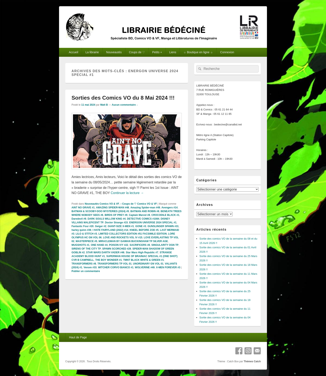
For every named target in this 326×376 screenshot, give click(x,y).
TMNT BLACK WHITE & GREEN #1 (143, 259)
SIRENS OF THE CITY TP (86, 248)
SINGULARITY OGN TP (164, 245)
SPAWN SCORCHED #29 (116, 248)
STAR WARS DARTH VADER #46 (105, 252)
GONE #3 (140, 226)
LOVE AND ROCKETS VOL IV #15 (122, 237)
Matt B (104, 104)
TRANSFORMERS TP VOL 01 (115, 263)
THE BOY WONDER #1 (108, 259)
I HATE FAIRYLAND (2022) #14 (110, 230)
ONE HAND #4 (99, 245)
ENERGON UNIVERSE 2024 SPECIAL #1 (152, 222)
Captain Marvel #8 (139, 215)
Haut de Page (78, 337)
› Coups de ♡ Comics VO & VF (139, 203)
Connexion (227, 52)
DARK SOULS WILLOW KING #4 (107, 218)
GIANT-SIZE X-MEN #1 (121, 226)
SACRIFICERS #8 (140, 245)
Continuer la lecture (127, 193)
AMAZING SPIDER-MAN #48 (112, 207)
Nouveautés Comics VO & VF (102, 203)
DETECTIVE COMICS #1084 (143, 218)
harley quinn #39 (81, 230)
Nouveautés (114, 52)
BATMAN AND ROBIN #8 (144, 211)
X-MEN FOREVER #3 (168, 267)
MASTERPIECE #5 (86, 241)
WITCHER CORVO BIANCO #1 (115, 267)
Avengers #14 (170, 207)
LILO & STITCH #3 (86, 233)
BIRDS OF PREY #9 (116, 215)
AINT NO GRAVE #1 (83, 207)
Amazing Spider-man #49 (145, 207)
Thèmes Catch (252, 361)
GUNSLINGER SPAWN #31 (163, 226)
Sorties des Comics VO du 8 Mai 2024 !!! (123, 98)
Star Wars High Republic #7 (142, 252)
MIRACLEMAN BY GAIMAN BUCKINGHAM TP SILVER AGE (133, 241)
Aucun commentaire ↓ (125, 104)
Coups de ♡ (137, 52)
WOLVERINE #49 (145, 267)
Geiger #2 (100, 226)
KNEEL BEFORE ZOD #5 (144, 230)
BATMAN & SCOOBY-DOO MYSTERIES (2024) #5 (100, 211)
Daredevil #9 (79, 218)
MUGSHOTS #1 (80, 245)
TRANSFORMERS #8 (84, 263)
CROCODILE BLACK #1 (165, 215)
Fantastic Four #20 (83, 226)
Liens (172, 52)
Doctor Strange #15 (116, 222)
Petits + (157, 52)
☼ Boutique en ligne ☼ (198, 52)
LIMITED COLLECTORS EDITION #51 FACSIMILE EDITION (132, 233)
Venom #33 (90, 267)
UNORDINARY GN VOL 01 (148, 263)
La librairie (92, 52)
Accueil (73, 52)
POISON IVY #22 (118, 245)
